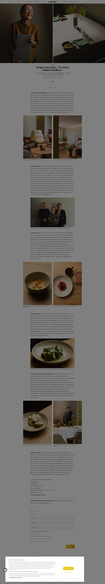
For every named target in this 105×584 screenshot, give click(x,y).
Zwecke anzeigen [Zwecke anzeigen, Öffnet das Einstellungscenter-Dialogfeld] (68, 571)
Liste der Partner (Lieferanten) (15, 577)
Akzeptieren (68, 568)
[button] (5, 570)
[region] (44, 569)
